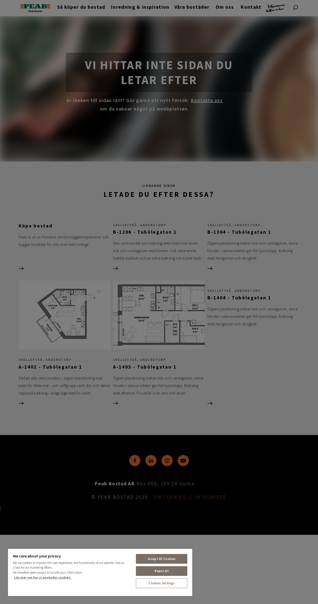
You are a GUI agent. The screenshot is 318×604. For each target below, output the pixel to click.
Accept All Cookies (161, 559)
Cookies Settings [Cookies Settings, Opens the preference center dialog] (161, 583)
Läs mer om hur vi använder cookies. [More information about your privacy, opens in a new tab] (42, 577)
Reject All (161, 571)
